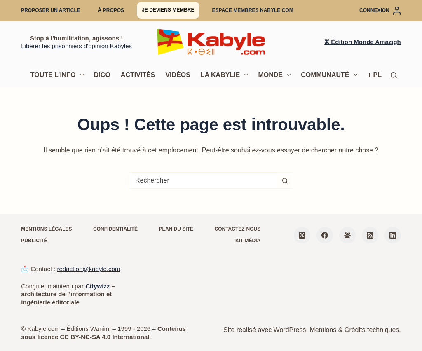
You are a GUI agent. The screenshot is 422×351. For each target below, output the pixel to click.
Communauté (331, 75)
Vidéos (177, 74)
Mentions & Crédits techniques (354, 329)
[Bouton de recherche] (285, 180)
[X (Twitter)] (302, 235)
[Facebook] (324, 235)
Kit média (247, 240)
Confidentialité (115, 229)
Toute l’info (58, 75)
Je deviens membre (168, 10)
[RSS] (370, 235)
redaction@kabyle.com (88, 268)
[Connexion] (380, 11)
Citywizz (97, 286)
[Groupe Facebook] (347, 235)
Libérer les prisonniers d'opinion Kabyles (76, 45)
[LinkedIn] (392, 235)
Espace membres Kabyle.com (252, 10)
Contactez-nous (237, 229)
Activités (138, 74)
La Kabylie (226, 75)
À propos (111, 10)
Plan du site (176, 229)
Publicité (34, 240)
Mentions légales (46, 229)
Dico (102, 74)
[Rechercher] (394, 75)
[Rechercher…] (203, 180)
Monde (276, 75)
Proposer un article (50, 10)
